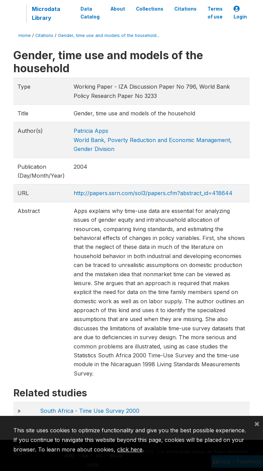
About (118, 9)
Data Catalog (90, 12)
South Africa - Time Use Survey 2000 (89, 410)
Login (240, 13)
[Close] (257, 423)
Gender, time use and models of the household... (109, 35)
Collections (149, 9)
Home (24, 35)
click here (129, 449)
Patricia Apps (91, 130)
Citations (185, 9)
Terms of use (215, 12)
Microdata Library (46, 13)
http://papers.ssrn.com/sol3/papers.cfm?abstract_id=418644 (153, 193)
